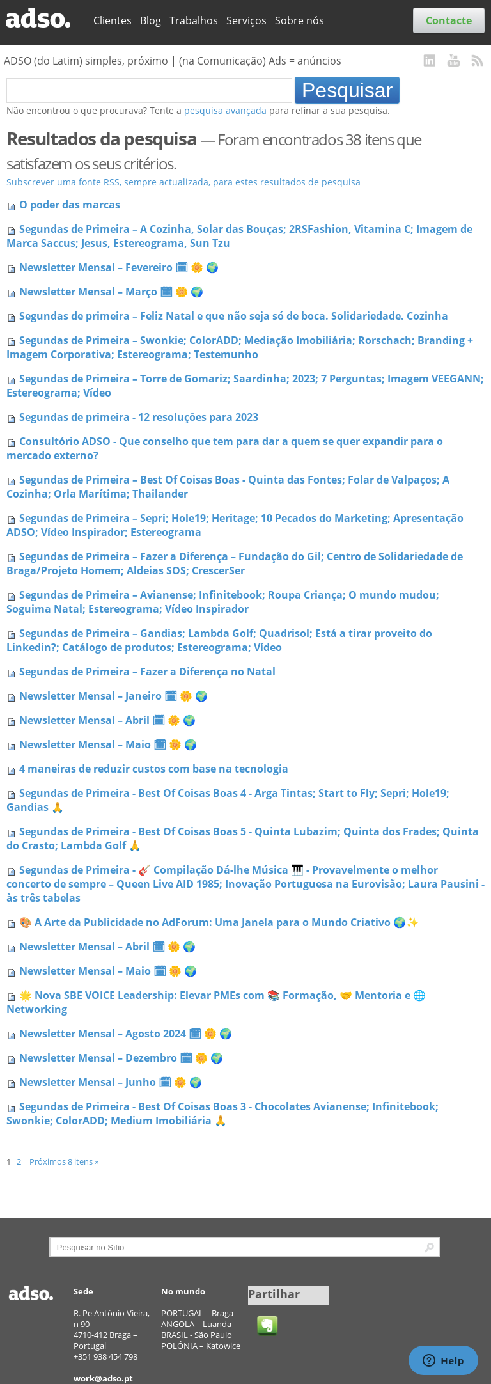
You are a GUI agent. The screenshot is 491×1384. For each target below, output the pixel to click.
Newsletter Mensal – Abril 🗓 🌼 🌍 (107, 720)
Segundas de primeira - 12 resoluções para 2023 (138, 417)
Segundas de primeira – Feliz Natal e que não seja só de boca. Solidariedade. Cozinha (233, 316)
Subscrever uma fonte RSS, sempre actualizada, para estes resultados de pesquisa (183, 182)
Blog (150, 20)
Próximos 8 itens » (63, 1161)
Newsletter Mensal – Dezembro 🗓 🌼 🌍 (121, 1058)
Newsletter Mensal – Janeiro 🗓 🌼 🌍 (113, 696)
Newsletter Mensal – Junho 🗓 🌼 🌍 (110, 1082)
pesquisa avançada (225, 110)
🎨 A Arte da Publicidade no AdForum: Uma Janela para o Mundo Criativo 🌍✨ (219, 922)
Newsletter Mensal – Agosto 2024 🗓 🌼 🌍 (125, 1033)
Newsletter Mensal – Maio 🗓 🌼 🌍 (108, 744)
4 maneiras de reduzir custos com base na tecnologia (153, 769)
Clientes (112, 20)
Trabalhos (193, 20)
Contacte (449, 20)
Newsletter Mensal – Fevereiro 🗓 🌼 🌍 (119, 267)
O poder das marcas (69, 205)
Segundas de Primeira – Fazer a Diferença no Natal (147, 671)
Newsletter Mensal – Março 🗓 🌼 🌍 (111, 292)
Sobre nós (299, 20)
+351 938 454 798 (105, 1356)
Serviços (246, 20)
